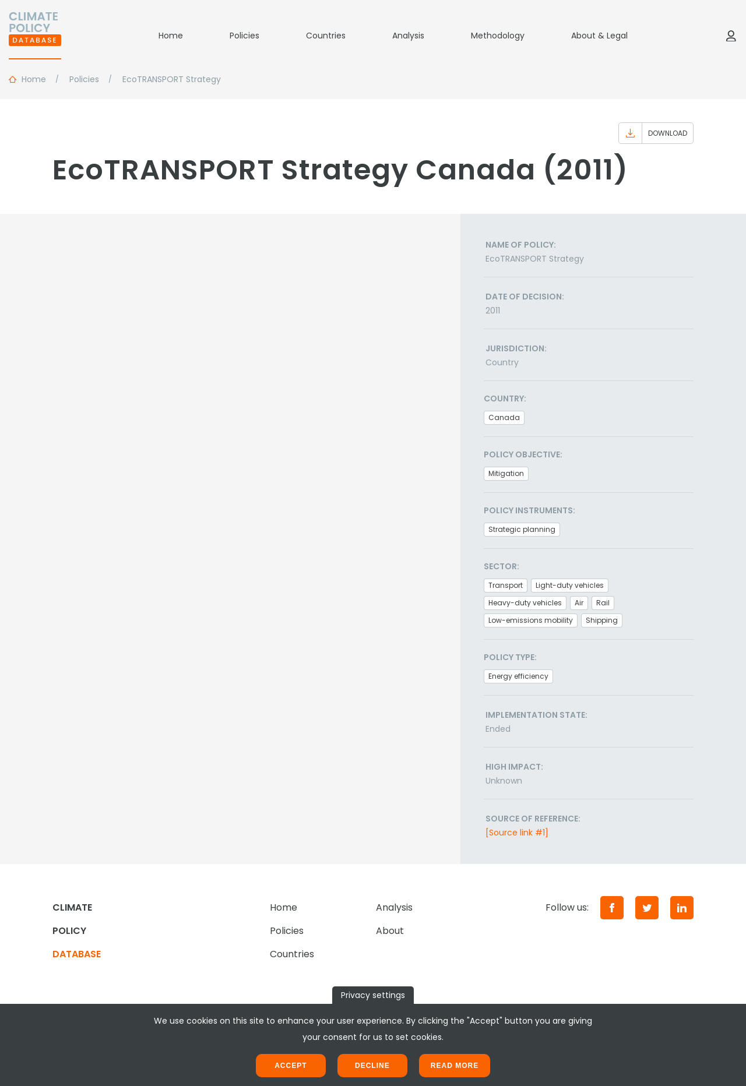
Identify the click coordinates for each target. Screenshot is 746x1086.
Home (171, 35)
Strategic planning (521, 529)
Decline (372, 1066)
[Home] (35, 35)
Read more (454, 1066)
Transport (505, 585)
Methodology (498, 35)
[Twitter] (647, 907)
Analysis (408, 35)
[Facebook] (612, 907)
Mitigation (506, 473)
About (390, 930)
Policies (244, 35)
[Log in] (730, 35)
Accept (291, 1066)
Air (579, 603)
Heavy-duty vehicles (525, 603)
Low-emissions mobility (530, 620)
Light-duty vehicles (570, 585)
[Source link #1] (516, 832)
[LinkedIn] (682, 907)
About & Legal (599, 35)
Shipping (602, 620)
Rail (603, 603)
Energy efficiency (518, 676)
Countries (326, 35)
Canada (504, 417)
